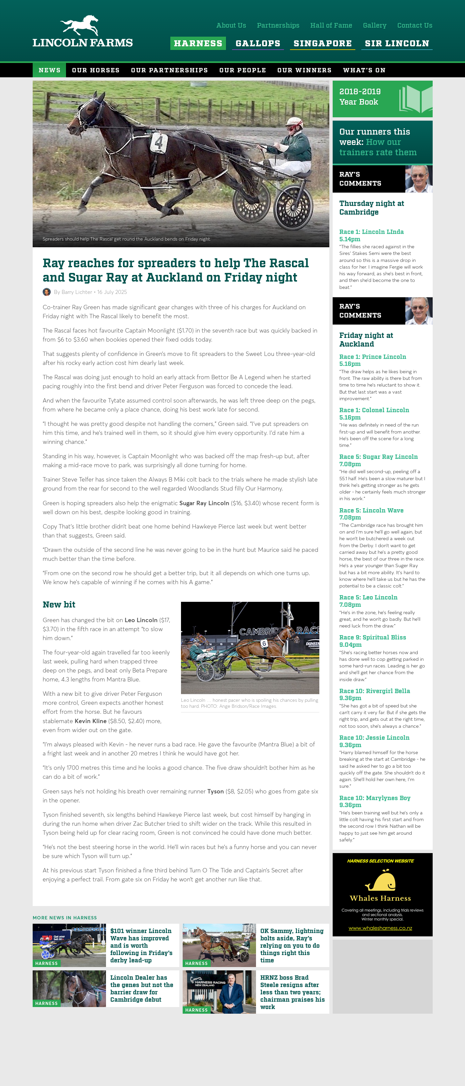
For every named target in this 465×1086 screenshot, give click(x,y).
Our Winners (304, 70)
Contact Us (415, 25)
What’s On (364, 70)
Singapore (323, 44)
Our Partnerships (169, 70)
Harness (198, 44)
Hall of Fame (331, 25)
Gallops (258, 44)
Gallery (375, 25)
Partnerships (278, 25)
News (50, 70)
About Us (231, 25)
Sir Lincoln (397, 44)
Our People (242, 70)
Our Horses (96, 70)
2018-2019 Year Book (360, 97)
